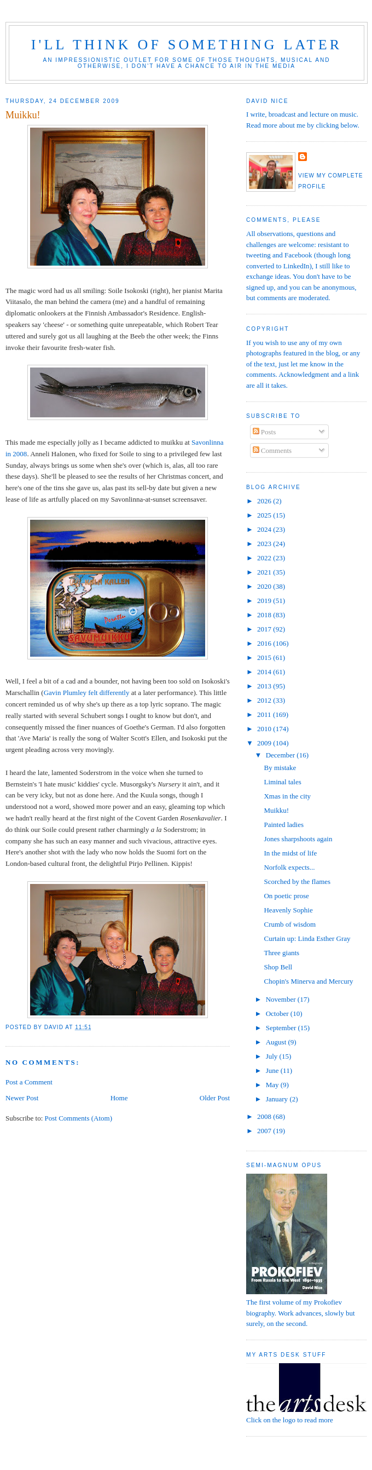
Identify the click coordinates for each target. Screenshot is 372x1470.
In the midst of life (290, 853)
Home (119, 1098)
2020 (265, 586)
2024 (265, 529)
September (282, 1028)
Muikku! (276, 810)
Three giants (281, 953)
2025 (265, 515)
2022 (265, 558)
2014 (265, 672)
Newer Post (21, 1098)
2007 (265, 1131)
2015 (265, 657)
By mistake (280, 767)
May (273, 1085)
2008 (265, 1116)
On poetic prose (286, 896)
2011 (265, 714)
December (281, 755)
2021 (265, 572)
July (273, 1056)
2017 (265, 629)
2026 (265, 501)
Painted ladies (284, 824)
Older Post (215, 1098)
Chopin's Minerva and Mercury (308, 981)
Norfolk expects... (289, 867)
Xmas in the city (287, 796)
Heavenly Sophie (288, 910)
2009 (265, 743)
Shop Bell (278, 967)
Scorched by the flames (297, 881)
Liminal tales (282, 782)
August (277, 1042)
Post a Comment (29, 1082)
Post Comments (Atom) (79, 1118)
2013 (265, 686)
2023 (265, 543)
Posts (264, 432)
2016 (265, 643)
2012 (265, 700)
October (278, 1013)
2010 (265, 729)
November (282, 999)
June (273, 1070)
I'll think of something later (186, 45)
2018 (265, 615)
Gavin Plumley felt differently (87, 692)
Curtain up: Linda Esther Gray (307, 938)
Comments (272, 450)
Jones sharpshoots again (298, 839)
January (278, 1099)
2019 (265, 600)
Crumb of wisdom (290, 924)
